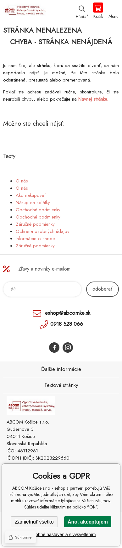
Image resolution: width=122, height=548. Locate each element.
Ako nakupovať (31, 195)
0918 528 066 (66, 324)
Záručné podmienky (35, 224)
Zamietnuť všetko (34, 521)
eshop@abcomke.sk (67, 313)
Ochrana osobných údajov (42, 231)
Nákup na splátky (33, 202)
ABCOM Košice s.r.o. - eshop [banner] (24, 11)
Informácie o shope (35, 238)
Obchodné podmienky (38, 209)
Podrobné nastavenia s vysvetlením (61, 534)
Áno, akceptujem (88, 521)
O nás (22, 180)
